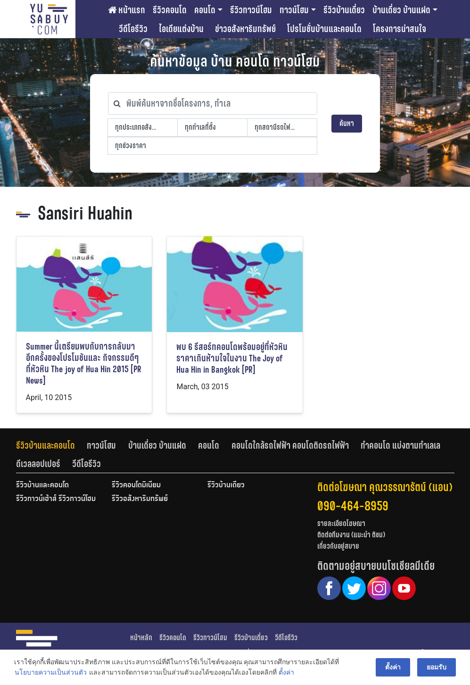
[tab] (51, 445)
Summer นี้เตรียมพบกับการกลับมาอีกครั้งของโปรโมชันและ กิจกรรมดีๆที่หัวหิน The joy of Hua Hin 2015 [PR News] (83, 363)
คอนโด (204, 10)
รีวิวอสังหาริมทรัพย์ (140, 499)
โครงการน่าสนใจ (399, 28)
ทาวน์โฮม (294, 10)
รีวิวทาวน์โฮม (251, 10)
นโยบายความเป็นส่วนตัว (51, 673)
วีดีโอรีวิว (133, 28)
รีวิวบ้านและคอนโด (45, 445)
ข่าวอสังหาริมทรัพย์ (245, 28)
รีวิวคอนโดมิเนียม (136, 485)
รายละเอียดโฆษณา (341, 523)
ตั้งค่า (286, 673)
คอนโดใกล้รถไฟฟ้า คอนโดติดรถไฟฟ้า (290, 445)
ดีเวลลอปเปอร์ (38, 463)
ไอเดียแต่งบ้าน (181, 28)
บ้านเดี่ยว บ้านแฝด (401, 10)
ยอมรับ (436, 667)
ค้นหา (346, 123)
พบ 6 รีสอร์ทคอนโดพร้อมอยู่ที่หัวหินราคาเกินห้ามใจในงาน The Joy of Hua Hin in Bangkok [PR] (232, 358)
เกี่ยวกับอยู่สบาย (338, 546)
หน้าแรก (126, 10)
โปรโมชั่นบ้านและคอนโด (324, 28)
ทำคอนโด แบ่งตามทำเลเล (400, 445)
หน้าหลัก (141, 637)
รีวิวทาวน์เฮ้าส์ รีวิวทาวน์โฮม (56, 499)
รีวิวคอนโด (170, 10)
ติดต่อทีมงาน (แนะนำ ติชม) (351, 534)
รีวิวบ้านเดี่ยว (344, 10)
